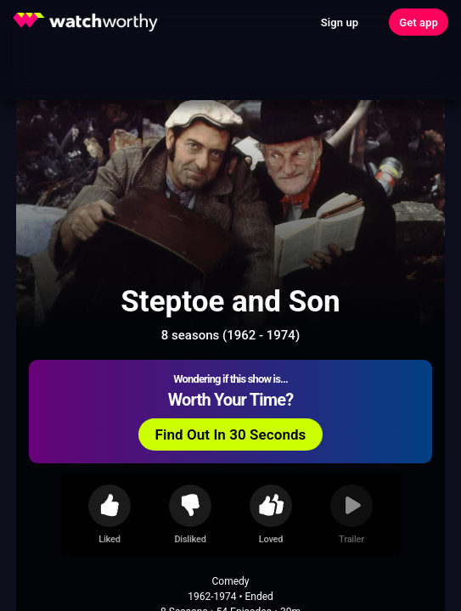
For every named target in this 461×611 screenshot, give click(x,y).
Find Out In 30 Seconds (230, 434)
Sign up (339, 22)
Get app (418, 22)
